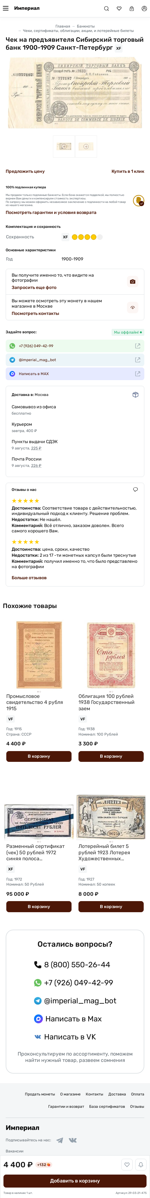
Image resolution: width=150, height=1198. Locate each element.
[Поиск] (106, 8)
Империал (27, 8)
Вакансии (14, 1151)
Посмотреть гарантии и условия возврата (51, 212)
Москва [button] (42, 394)
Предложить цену (25, 171)
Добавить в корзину (75, 1181)
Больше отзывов (29, 577)
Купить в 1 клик (128, 171)
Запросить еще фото (34, 287)
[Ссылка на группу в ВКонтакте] (73, 1140)
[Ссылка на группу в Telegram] (59, 1140)
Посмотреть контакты (35, 313)
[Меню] (6, 8)
